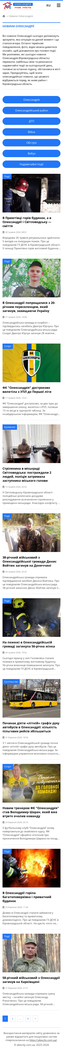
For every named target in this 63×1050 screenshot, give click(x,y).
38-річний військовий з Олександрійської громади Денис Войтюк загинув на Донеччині (29, 561)
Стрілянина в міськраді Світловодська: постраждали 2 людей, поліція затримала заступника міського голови (27, 474)
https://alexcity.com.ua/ (43, 1040)
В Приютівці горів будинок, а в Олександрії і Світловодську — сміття (27, 222)
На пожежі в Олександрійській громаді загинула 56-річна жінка (29, 644)
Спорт (7, 346)
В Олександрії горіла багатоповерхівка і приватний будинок (27, 897)
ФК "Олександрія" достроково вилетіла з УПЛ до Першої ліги (27, 390)
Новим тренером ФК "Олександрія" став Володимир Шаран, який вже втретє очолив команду (31, 812)
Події (7, 176)
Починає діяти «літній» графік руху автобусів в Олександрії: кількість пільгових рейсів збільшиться (31, 727)
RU (48, 5)
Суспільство (11, 681)
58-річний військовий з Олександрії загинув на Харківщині (31, 980)
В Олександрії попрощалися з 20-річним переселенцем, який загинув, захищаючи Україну (29, 307)
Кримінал (9, 427)
